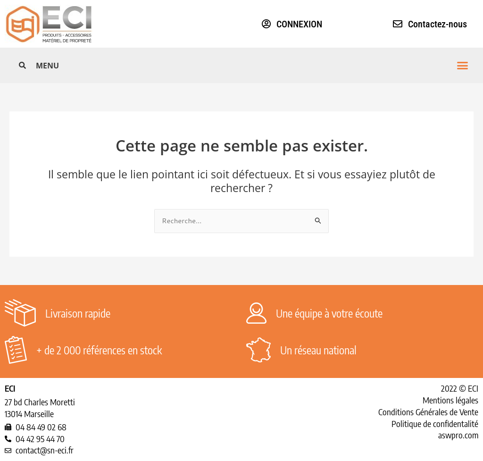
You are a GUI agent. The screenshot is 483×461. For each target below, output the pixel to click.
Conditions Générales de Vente (428, 411)
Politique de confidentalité (434, 423)
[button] (252, 65)
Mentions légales (450, 399)
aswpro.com (458, 434)
